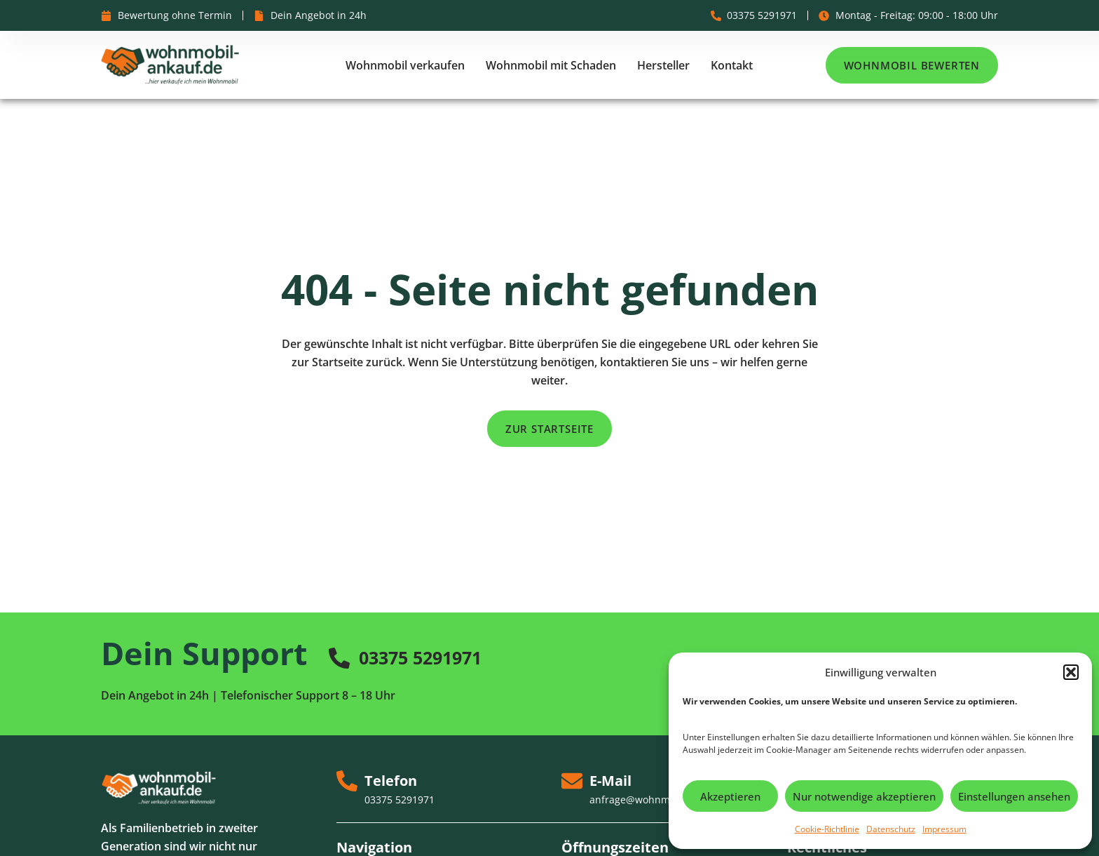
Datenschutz (890, 829)
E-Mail (610, 780)
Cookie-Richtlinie (827, 829)
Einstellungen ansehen (1014, 796)
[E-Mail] (571, 780)
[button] (1071, 672)
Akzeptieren (730, 796)
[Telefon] (346, 780)
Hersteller (663, 65)
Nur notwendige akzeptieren (864, 796)
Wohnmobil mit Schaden (551, 65)
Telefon (390, 780)
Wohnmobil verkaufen (405, 65)
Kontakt (732, 65)
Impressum (944, 829)
